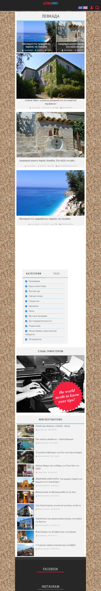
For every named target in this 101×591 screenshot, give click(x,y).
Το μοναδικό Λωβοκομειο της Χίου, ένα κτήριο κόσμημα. (59, 452)
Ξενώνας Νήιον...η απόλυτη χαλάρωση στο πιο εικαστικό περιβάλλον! (50, 102)
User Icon (91, 7)
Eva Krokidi (29, 50)
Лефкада (50, 16)
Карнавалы (34, 306)
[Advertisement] (50, 250)
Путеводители (35, 339)
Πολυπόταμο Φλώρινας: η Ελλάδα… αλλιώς (53, 426)
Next (81, 37)
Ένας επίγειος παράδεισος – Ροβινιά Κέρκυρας (55, 439)
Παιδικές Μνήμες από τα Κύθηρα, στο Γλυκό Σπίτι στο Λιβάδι (57, 467)
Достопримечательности (40, 321)
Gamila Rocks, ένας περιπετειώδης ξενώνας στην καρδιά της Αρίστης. (59, 520)
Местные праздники (38, 316)
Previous (20, 37)
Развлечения (34, 326)
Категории (33, 273)
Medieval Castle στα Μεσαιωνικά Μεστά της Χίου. (56, 492)
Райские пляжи (36, 296)
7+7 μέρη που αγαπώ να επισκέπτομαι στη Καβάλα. (56, 545)
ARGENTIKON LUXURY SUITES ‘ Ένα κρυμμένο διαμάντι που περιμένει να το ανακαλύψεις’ (59, 480)
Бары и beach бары (37, 286)
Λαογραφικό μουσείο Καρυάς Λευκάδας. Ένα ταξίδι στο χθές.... (76, 45)
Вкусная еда (34, 291)
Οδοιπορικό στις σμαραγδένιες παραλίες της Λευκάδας (36, 45)
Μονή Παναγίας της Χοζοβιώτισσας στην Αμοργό (56, 532)
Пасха (31, 311)
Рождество (34, 301)
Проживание (34, 281)
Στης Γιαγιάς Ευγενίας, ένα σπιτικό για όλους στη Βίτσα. (58, 505)
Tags (56, 273)
